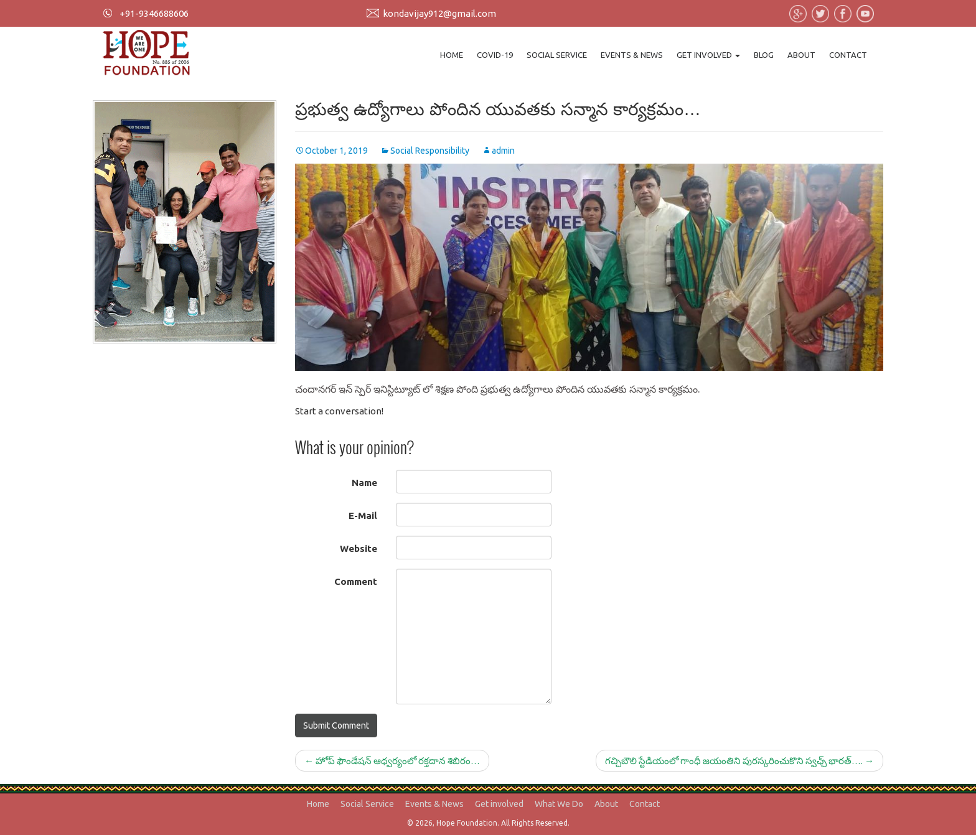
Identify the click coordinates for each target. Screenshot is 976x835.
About (801, 54)
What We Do (559, 804)
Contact (848, 54)
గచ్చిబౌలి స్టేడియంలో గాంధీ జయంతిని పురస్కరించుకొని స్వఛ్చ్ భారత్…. (739, 760)
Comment (355, 581)
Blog (764, 54)
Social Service (557, 54)
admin (503, 151)
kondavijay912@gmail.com (439, 13)
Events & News (632, 54)
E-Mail (363, 515)
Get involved (708, 54)
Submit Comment (336, 725)
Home (451, 54)
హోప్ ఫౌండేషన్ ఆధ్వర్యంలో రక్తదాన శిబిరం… (392, 760)
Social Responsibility (429, 151)
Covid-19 (495, 54)
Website (358, 548)
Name (364, 482)
